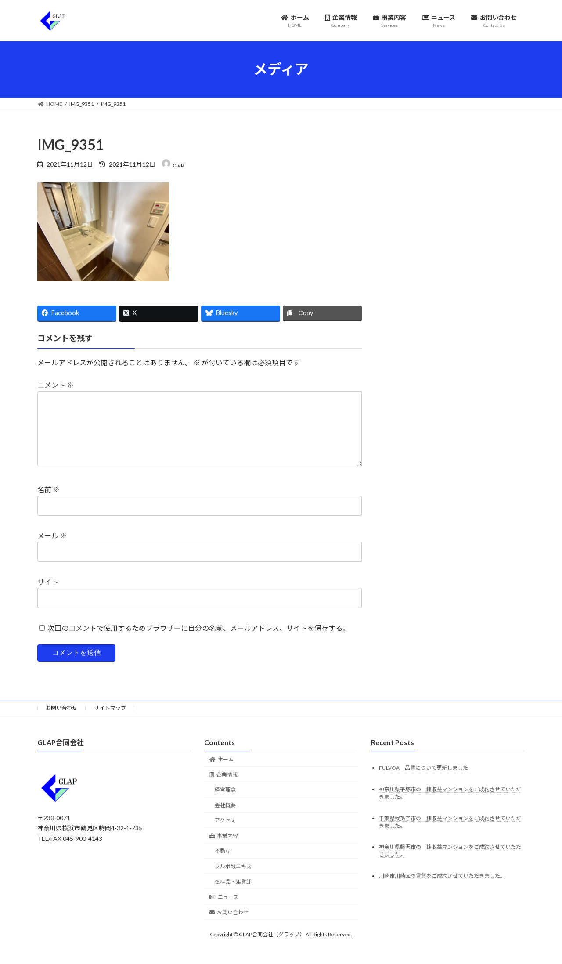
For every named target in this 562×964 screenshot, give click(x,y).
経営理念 (225, 804)
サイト (47, 595)
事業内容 (223, 850)
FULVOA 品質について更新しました (423, 781)
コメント (55, 385)
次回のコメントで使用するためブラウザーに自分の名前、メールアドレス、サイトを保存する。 (198, 641)
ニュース (223, 911)
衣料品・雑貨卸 (233, 895)
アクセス (225, 834)
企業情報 (223, 789)
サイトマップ (110, 722)
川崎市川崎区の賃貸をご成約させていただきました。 (442, 890)
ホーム (221, 773)
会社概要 (225, 819)
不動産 (223, 865)
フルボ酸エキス (233, 880)
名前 (48, 503)
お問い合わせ (61, 722)
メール (52, 550)
